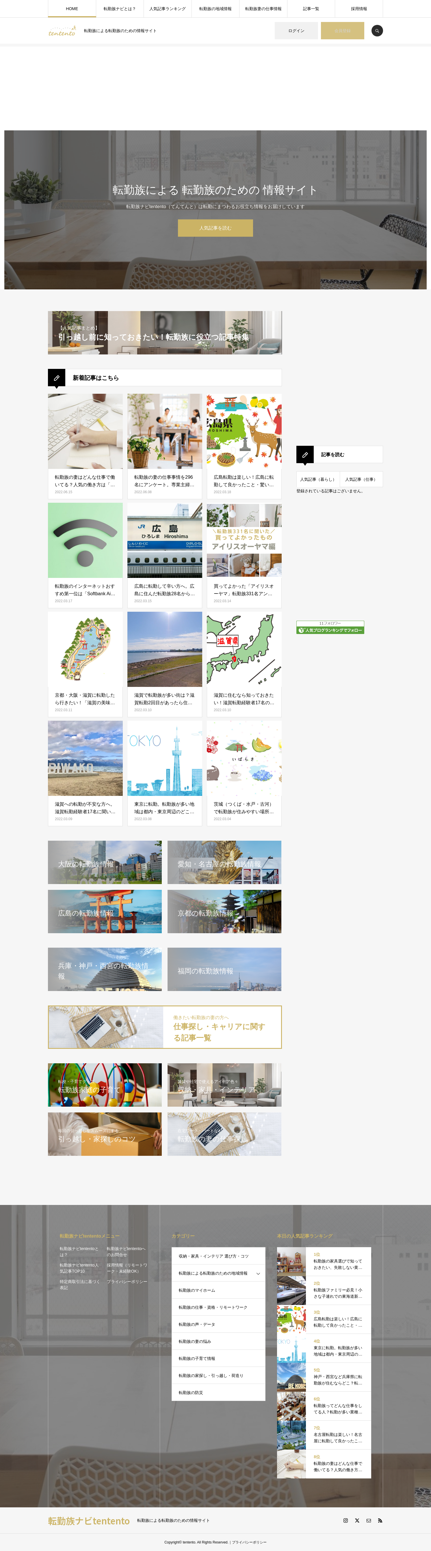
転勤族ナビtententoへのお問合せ (126, 1251)
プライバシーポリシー (127, 1281)
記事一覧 (311, 8)
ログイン (296, 30)
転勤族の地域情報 (215, 8)
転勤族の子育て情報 (197, 1358)
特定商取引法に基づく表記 (80, 1284)
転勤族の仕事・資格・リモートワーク (213, 1307)
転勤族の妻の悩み (195, 1341)
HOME (72, 8)
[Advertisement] (215, 87)
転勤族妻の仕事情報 (263, 8)
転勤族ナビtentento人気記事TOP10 (79, 1268)
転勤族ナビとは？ (120, 8)
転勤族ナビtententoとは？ (79, 1251)
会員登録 (343, 30)
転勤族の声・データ (197, 1324)
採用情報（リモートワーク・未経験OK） (127, 1268)
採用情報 (359, 8)
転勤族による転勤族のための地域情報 (213, 1273)
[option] (215, 209)
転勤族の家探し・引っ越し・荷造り (211, 1375)
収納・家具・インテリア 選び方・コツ (214, 1256)
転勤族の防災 (191, 1392)
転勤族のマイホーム (197, 1290)
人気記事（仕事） (361, 479)
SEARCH (377, 30)
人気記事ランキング (167, 8)
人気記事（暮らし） (318, 479)
